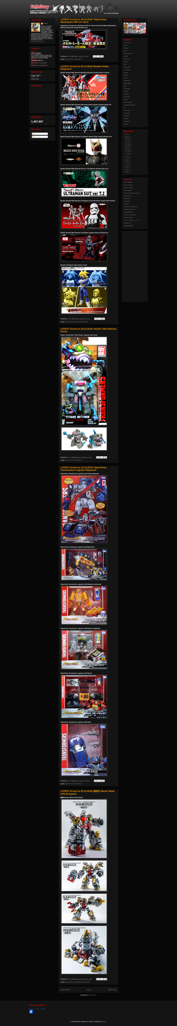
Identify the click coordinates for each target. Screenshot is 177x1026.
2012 (126, 163)
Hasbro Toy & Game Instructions (132, 193)
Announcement (127, 42)
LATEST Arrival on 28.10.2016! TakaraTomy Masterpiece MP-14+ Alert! (83, 20)
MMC (125, 86)
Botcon (125, 45)
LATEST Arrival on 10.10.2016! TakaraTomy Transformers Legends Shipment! (83, 468)
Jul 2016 (127, 147)
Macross (126, 72)
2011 (126, 165)
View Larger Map (42, 99)
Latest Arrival (69, 59)
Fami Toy (31, 1009)
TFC (125, 107)
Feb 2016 (127, 151)
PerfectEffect (127, 88)
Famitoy (45, 23)
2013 (126, 161)
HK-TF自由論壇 (128, 190)
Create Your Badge (40, 1009)
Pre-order (126, 91)
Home (89, 990)
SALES (125, 99)
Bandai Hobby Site (128, 185)
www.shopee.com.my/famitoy (39, 62)
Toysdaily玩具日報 (128, 212)
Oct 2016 (127, 140)
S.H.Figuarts (127, 97)
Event (125, 50)
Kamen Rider (127, 67)
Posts (34, 134)
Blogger (104, 1021)
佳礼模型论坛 (127, 223)
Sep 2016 (127, 142)
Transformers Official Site (130, 214)
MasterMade (77, 982)
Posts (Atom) (93, 995)
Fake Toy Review (128, 53)
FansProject (127, 59)
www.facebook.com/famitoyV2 (39, 65)
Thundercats (127, 110)
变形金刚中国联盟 (128, 225)
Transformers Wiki (128, 217)
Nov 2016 (127, 138)
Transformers (78, 59)
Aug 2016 (127, 145)
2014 (126, 158)
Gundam (126, 61)
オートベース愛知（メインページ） (133, 220)
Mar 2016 (127, 149)
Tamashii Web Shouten (81, 322)
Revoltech (126, 94)
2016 (126, 136)
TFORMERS (127, 201)
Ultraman (126, 124)
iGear (125, 64)
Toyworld (126, 118)
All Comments (36, 137)
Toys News (126, 115)
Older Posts (112, 990)
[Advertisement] (133, 266)
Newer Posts (65, 990)
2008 (126, 172)
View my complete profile (37, 41)
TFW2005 (126, 204)
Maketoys (126, 75)
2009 (126, 169)
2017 (126, 134)
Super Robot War (128, 102)
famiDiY (126, 56)
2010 (126, 167)
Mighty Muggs (127, 83)
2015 (126, 156)
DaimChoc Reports (128, 187)
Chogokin (126, 48)
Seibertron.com (127, 196)
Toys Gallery (127, 113)
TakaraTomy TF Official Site (130, 206)
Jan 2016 (127, 153)
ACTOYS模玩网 (128, 182)
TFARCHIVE (127, 198)
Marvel (125, 78)
